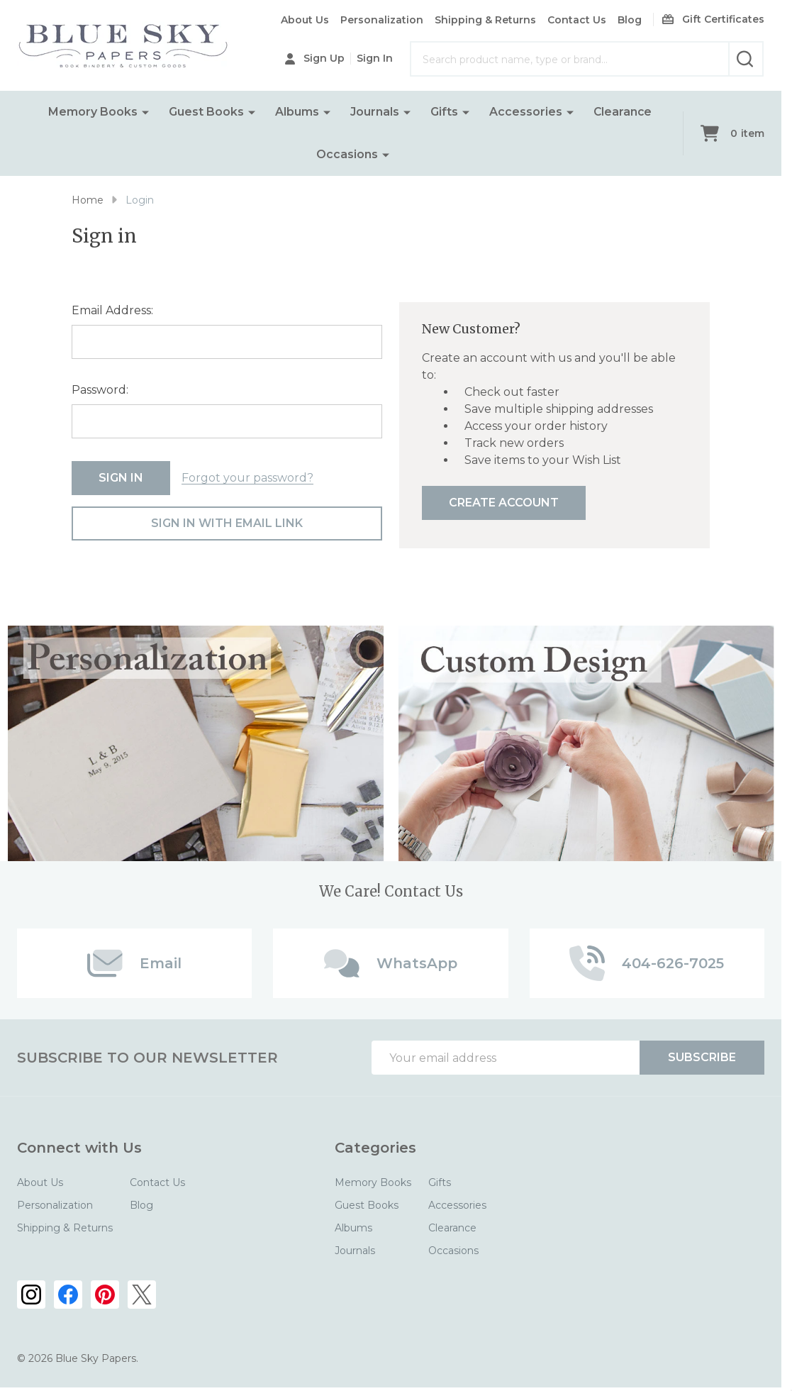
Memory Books (92, 111)
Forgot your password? (247, 477)
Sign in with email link (227, 523)
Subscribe (702, 1057)
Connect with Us (79, 1147)
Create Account (504, 502)
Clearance (622, 111)
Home (88, 200)
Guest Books (205, 111)
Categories (375, 1147)
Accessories (525, 111)
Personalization (381, 19)
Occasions (347, 154)
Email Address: (112, 310)
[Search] (746, 59)
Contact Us (576, 19)
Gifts (443, 111)
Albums (296, 111)
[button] (196, 743)
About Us (305, 19)
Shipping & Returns (485, 19)
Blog (630, 19)
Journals (374, 111)
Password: (100, 390)
